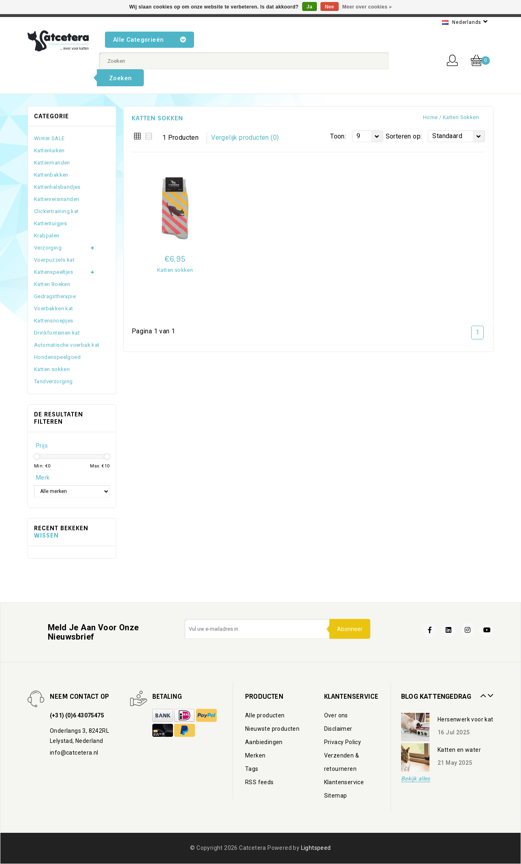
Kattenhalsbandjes (57, 187)
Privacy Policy (342, 742)
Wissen (46, 535)
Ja (309, 7)
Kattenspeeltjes (53, 272)
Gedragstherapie (55, 296)
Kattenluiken (49, 150)
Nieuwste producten (272, 728)
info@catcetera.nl (74, 752)
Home (430, 117)
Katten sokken (461, 117)
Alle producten (265, 715)
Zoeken (120, 78)
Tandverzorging (53, 381)
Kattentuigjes (50, 223)
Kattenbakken (51, 175)
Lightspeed (316, 848)
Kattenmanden (52, 163)
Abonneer (349, 629)
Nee (329, 7)
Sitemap (335, 795)
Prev (482, 693)
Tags (251, 769)
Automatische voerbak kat (67, 345)
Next (489, 693)
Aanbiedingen (264, 742)
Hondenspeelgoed (57, 357)
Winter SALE (49, 138)
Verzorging (48, 248)
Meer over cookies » (367, 7)
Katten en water (459, 750)
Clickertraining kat (56, 211)
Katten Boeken (52, 284)
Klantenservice (344, 782)
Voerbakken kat (53, 308)
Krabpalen (47, 236)
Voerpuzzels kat (54, 260)
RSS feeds (259, 782)
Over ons (336, 715)
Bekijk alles (415, 779)
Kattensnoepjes (53, 321)
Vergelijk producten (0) (245, 137)
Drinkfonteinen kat (57, 333)
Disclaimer (338, 728)
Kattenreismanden (56, 199)
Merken (255, 755)
